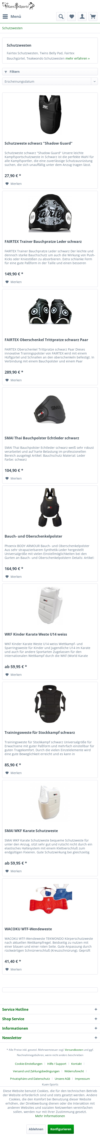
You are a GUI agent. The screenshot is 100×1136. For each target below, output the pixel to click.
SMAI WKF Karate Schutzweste (31, 831)
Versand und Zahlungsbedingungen (36, 1071)
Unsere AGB (62, 1079)
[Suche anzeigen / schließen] (60, 16)
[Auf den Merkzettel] (13, 183)
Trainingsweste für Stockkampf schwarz (40, 732)
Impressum (82, 1079)
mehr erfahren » (77, 58)
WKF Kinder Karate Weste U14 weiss (36, 634)
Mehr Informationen (50, 1116)
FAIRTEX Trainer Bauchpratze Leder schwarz (43, 241)
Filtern (12, 71)
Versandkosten (74, 1050)
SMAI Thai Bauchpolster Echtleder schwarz (42, 438)
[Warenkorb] (93, 16)
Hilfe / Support (56, 1064)
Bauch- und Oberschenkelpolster (33, 536)
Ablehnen (36, 1129)
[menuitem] (11, 16)
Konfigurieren (60, 1129)
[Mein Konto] (82, 16)
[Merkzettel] (71, 16)
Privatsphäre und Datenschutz (30, 1079)
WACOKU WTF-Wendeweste (28, 929)
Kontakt (76, 1064)
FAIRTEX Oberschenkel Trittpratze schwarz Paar (46, 340)
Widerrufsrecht (74, 1071)
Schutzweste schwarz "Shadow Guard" (39, 143)
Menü (12, 16)
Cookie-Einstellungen (28, 1064)
